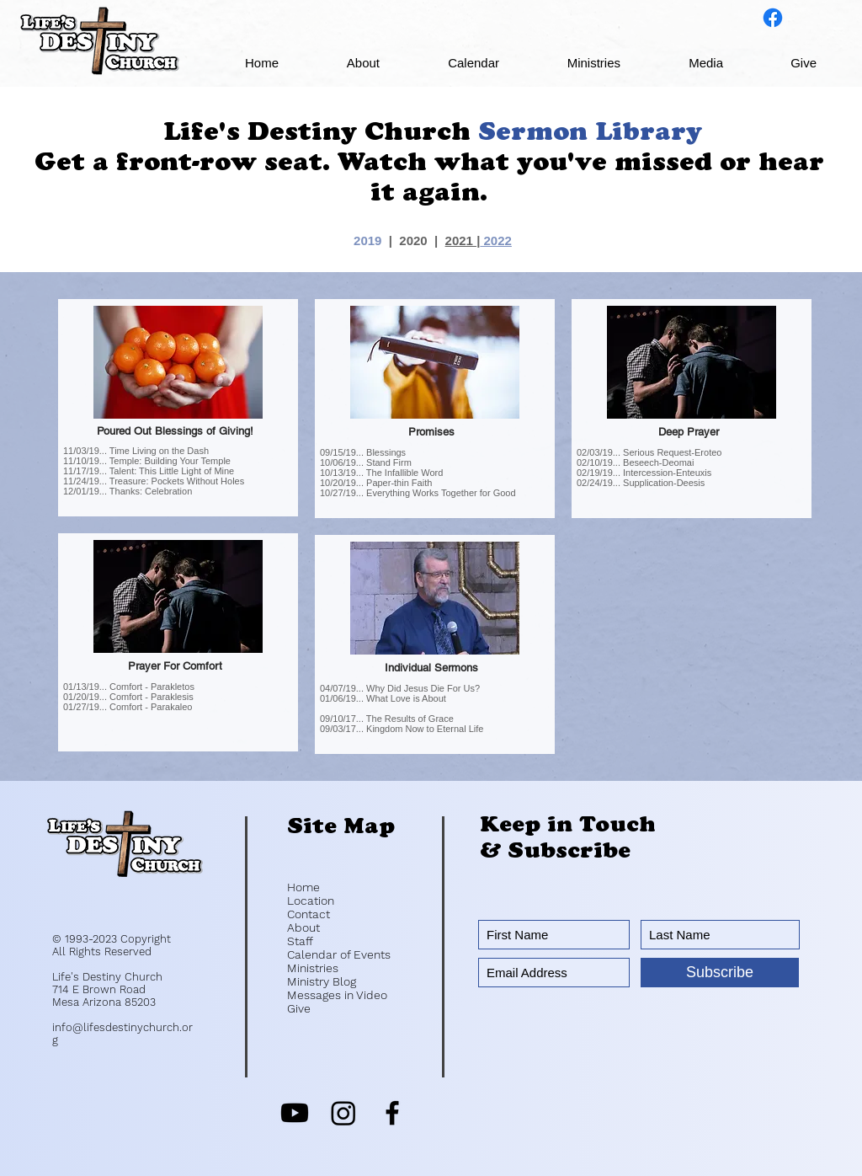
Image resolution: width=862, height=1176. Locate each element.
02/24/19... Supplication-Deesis (641, 483)
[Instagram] (343, 1113)
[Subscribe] (720, 972)
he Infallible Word (408, 473)
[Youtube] (295, 1113)
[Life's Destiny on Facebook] (772, 17)
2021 (461, 240)
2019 (367, 240)
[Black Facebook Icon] (392, 1113)
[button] (341, 63)
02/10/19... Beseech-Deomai (635, 462)
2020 (413, 240)
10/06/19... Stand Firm (366, 462)
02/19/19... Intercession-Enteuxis (644, 473)
